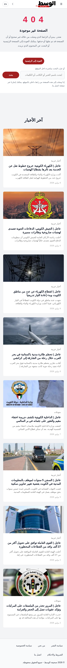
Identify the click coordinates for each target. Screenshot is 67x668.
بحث (11, 75)
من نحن (41, 645)
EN (5, 4)
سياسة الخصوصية (24, 645)
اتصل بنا (37, 654)
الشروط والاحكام (55, 654)
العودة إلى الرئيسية (33, 61)
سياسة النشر (57, 645)
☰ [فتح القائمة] (61, 4)
